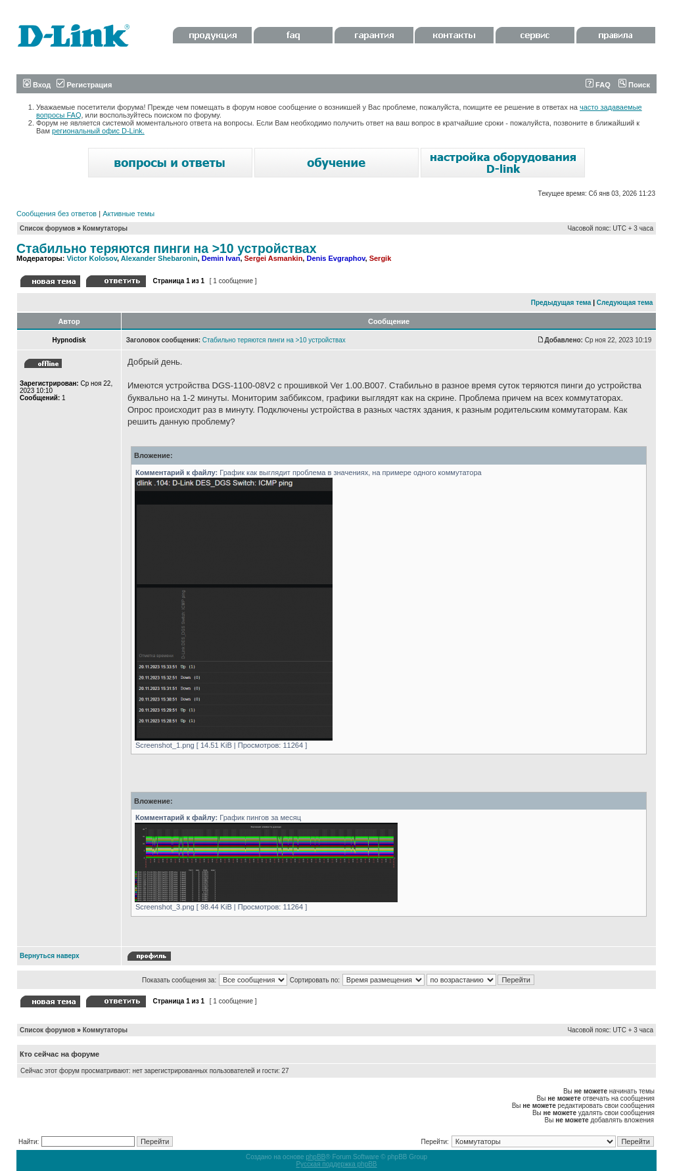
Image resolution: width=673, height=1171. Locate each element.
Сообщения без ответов (56, 214)
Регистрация (84, 85)
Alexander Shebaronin (159, 258)
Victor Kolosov (91, 258)
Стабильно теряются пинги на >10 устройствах (166, 248)
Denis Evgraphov (335, 258)
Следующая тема (625, 302)
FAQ (598, 85)
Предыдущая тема (561, 302)
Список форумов (48, 228)
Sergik (380, 258)
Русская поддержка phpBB (336, 1164)
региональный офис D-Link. (98, 131)
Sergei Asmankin (273, 258)
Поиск (634, 85)
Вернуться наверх (50, 955)
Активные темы (128, 214)
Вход (37, 85)
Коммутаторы (105, 228)
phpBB (315, 1156)
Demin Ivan (221, 258)
